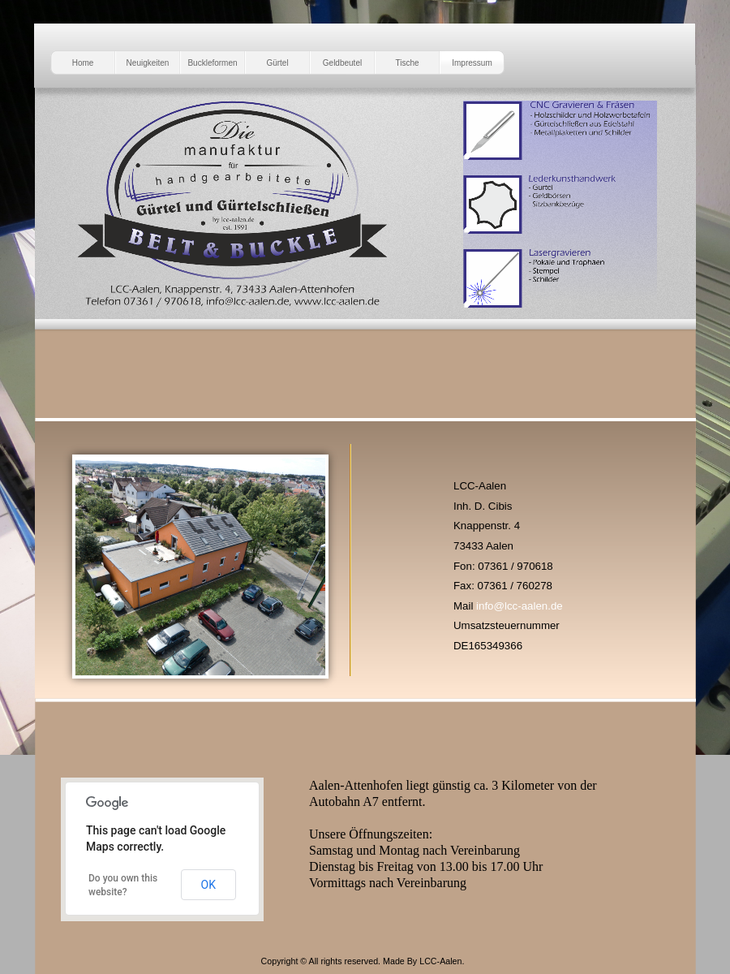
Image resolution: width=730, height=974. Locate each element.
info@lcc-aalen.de (519, 606)
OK (208, 884)
